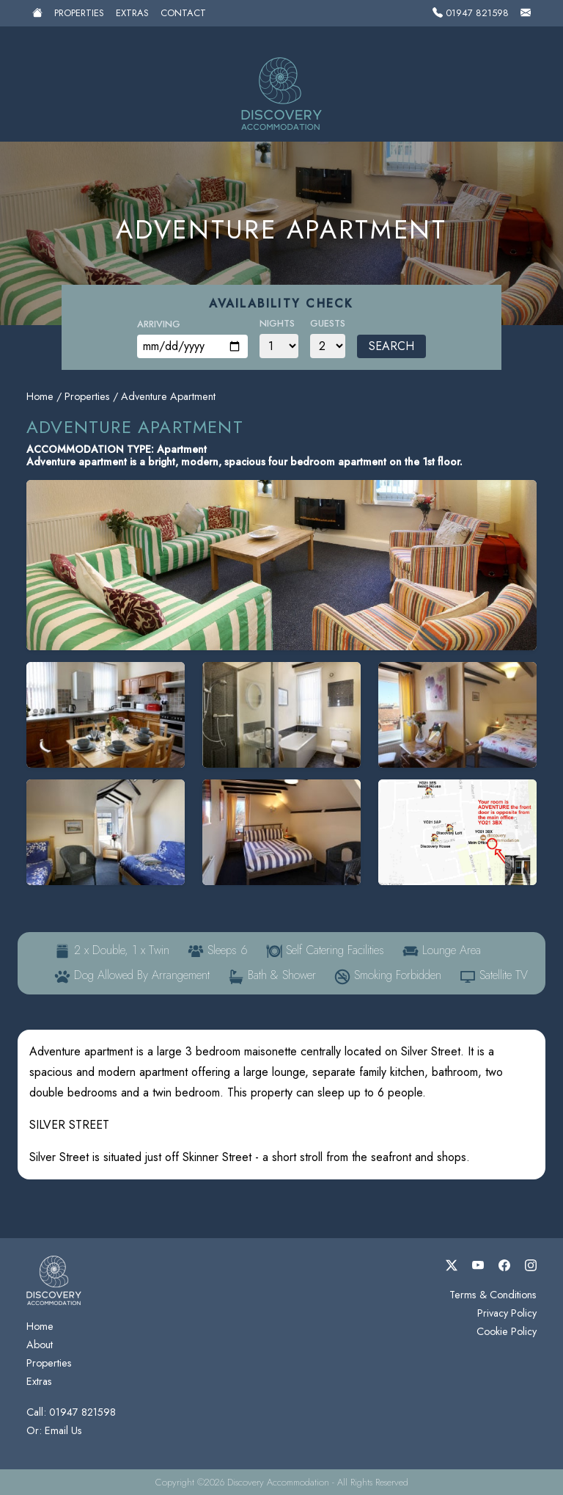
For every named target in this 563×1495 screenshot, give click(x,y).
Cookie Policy (506, 1331)
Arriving (158, 324)
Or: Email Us (54, 1430)
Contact (183, 13)
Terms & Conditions (493, 1294)
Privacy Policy (507, 1313)
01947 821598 (471, 13)
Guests (327, 323)
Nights (277, 323)
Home (40, 396)
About (39, 1344)
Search (391, 346)
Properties (79, 13)
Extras (132, 13)
